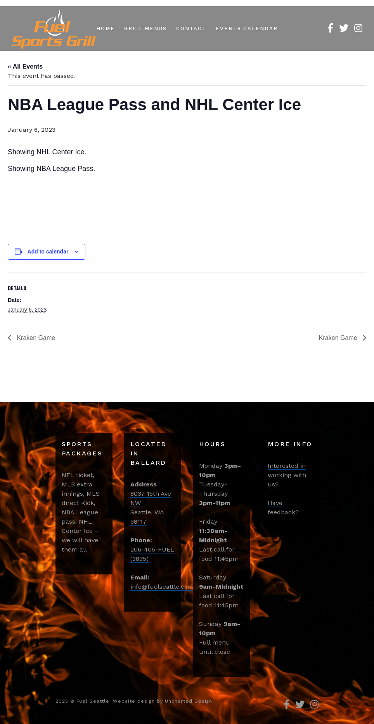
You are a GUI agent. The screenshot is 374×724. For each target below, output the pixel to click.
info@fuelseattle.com (162, 586)
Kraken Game (35, 337)
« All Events (25, 66)
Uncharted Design (188, 701)
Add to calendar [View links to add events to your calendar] (48, 251)
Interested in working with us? (287, 475)
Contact (191, 28)
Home (105, 28)
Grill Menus (145, 28)
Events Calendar (247, 28)
